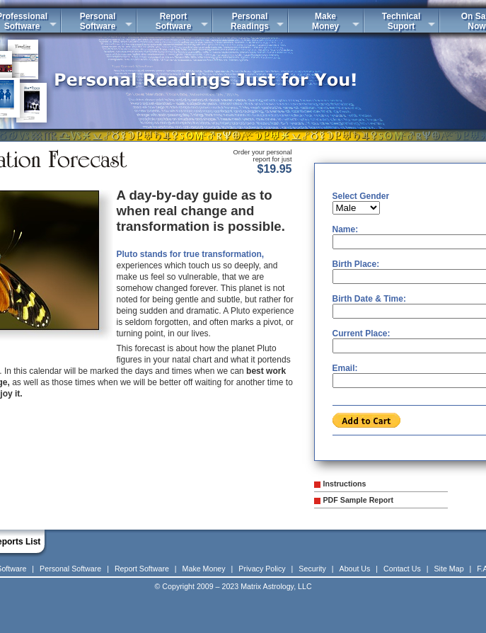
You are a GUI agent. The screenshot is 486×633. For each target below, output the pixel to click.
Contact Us (402, 568)
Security (312, 568)
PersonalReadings (250, 21)
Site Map (449, 568)
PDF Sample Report (358, 500)
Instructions (344, 483)
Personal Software (70, 568)
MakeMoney (325, 21)
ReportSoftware (174, 21)
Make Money (204, 568)
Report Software (142, 568)
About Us (355, 568)
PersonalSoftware (98, 21)
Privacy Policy (261, 568)
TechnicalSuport (401, 21)
